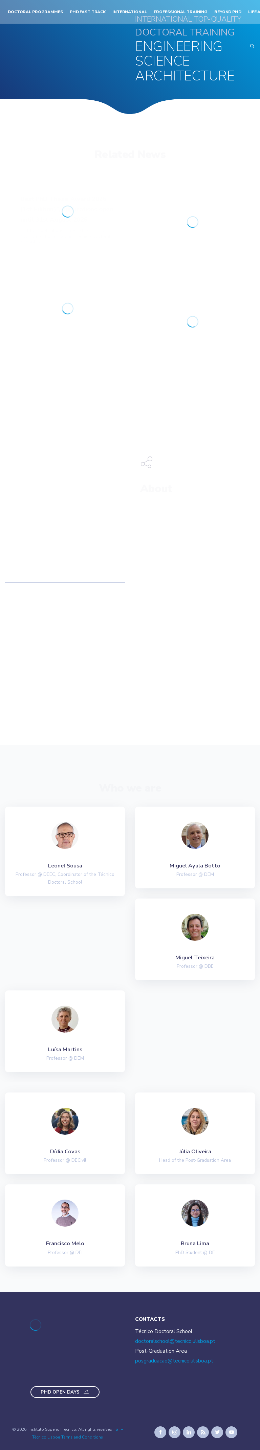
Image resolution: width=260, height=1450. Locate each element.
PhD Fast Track (88, 12)
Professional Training (181, 12)
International (129, 12)
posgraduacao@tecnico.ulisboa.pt (174, 1360)
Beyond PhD (227, 12)
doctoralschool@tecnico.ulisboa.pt (175, 1341)
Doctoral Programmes (35, 12)
